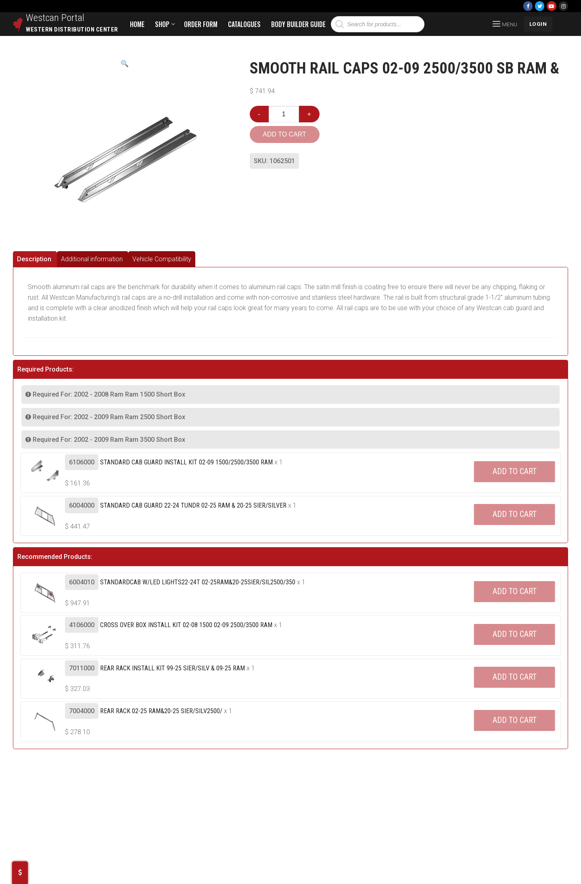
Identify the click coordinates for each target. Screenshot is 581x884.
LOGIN (538, 24)
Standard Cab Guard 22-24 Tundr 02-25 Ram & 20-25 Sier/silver (193, 505)
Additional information (92, 259)
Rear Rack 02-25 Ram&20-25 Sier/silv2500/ (161, 711)
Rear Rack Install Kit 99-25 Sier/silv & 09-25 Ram (172, 668)
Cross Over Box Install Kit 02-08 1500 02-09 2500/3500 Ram (186, 625)
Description (34, 259)
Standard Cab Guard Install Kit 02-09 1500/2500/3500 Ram (186, 462)
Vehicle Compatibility (161, 259)
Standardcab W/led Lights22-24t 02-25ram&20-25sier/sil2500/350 (197, 582)
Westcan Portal (55, 17)
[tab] (35, 259)
